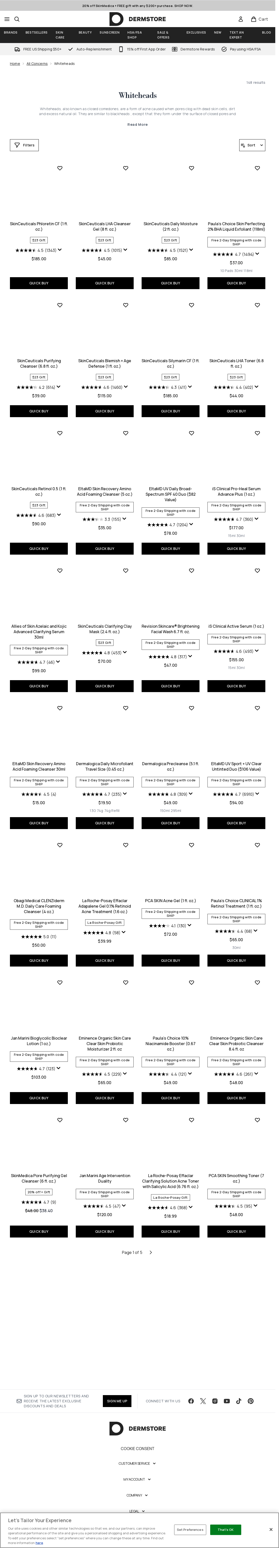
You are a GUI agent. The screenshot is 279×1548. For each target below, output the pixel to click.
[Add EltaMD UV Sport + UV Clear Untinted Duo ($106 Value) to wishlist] (192, 831)
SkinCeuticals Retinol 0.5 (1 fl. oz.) (236, 491)
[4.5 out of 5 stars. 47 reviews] (36, 1329)
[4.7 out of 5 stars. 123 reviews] (233, 1054)
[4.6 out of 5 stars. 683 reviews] (233, 515)
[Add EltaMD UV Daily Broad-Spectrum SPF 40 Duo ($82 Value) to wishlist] (126, 561)
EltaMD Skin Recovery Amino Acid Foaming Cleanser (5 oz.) (39, 619)
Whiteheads (138, 95)
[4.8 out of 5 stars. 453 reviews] (36, 781)
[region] (139, 1530)
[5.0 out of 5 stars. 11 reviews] (236, 922)
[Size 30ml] (172, 398)
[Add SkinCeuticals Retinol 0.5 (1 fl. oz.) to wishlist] (257, 433)
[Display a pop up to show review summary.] (257, 250)
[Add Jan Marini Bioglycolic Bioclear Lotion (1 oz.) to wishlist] (257, 968)
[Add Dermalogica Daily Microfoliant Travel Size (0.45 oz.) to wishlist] (60, 831)
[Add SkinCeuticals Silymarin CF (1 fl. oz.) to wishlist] (126, 433)
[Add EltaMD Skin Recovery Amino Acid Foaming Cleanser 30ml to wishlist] (257, 699)
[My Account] (137, 1480)
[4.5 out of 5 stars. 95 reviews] (168, 1329)
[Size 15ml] (166, 663)
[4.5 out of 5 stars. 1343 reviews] (233, 250)
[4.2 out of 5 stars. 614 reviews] (233, 378)
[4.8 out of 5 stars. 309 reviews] (102, 917)
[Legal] (137, 1512)
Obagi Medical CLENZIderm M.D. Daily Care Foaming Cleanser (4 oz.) (236, 892)
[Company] (137, 1496)
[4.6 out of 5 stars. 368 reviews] (102, 1330)
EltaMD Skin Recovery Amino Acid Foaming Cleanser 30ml (236, 757)
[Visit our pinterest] (251, 1402)
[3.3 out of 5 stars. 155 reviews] (36, 647)
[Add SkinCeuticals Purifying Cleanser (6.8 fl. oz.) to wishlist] (257, 296)
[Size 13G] (27, 933)
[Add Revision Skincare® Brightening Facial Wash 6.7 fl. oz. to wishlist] (126, 699)
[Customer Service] (138, 1464)
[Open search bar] (17, 19)
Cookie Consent (138, 1449)
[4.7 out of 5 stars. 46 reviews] (233, 653)
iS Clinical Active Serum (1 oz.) (171, 754)
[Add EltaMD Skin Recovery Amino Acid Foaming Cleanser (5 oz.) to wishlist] (60, 561)
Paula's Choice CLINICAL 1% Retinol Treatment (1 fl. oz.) (170, 1026)
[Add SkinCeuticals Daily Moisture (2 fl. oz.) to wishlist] (126, 296)
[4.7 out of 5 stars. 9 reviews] (236, 1187)
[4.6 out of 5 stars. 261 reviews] (167, 1197)
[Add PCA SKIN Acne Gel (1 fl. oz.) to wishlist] (126, 968)
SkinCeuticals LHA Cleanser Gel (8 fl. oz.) (39, 354)
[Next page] (150, 1374)
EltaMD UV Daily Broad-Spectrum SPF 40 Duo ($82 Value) (105, 622)
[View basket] (259, 19)
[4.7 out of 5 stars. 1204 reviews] (101, 653)
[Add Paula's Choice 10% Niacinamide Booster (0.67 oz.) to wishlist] (126, 1105)
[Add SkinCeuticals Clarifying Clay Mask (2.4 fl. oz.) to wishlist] (60, 699)
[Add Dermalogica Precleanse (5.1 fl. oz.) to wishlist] (126, 831)
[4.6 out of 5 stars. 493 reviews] (168, 779)
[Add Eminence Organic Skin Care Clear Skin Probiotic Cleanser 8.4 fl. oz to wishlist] (192, 1105)
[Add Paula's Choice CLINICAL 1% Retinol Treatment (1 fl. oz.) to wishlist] (192, 968)
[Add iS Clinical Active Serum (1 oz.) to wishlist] (192, 699)
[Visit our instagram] (215, 1402)
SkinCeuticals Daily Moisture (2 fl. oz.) (105, 354)
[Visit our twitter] (203, 1402)
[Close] (271, 1529)
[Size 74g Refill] (46, 933)
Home (15, 63)
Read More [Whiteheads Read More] (137, 124)
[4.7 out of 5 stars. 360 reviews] (168, 647)
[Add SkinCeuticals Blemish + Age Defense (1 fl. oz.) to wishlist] (60, 433)
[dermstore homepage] (137, 19)
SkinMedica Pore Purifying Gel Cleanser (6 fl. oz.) (236, 1163)
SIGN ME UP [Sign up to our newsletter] (117, 1401)
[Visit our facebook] (191, 1402)
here (39, 1543)
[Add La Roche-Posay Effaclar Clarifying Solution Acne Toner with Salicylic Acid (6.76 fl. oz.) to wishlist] (126, 1242)
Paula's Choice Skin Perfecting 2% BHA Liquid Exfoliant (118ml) (170, 354)
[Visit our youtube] (227, 1402)
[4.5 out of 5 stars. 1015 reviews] (36, 378)
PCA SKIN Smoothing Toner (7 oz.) (170, 1300)
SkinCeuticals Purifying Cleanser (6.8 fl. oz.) (236, 354)
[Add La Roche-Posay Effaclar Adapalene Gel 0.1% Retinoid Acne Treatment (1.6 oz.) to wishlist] (60, 968)
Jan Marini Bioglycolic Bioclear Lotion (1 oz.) (236, 1026)
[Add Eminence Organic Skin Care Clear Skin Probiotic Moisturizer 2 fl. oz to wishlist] (60, 1105)
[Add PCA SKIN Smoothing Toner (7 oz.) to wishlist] (192, 1242)
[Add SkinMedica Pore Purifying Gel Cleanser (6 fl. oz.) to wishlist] (257, 1105)
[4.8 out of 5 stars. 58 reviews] (36, 1056)
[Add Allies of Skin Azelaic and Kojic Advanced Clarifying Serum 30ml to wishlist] (257, 561)
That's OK (226, 1529)
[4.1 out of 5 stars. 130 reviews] (101, 1049)
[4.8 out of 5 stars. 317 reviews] (102, 785)
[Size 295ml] (110, 933)
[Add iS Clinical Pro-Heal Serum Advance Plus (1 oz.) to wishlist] (192, 561)
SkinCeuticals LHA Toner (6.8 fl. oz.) (171, 491)
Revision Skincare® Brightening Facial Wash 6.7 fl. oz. (105, 757)
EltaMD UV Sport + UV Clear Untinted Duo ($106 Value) (170, 889)
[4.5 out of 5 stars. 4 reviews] (236, 785)
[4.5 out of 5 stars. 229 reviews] (36, 1197)
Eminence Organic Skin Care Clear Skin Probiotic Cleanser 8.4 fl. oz (170, 1166)
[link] (241, 19)
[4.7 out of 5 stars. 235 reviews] (36, 917)
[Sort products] (252, 145)
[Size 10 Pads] (161, 398)
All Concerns (37, 63)
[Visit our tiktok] (239, 1402)
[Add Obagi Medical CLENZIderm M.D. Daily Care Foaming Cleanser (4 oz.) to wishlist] (257, 831)
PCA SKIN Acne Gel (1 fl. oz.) (104, 1023)
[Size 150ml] (99, 933)
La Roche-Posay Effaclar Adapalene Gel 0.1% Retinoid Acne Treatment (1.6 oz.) (39, 1029)
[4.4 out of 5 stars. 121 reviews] (102, 1197)
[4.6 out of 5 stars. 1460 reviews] (36, 515)
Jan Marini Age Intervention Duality (39, 1300)
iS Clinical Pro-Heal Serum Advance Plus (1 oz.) (170, 619)
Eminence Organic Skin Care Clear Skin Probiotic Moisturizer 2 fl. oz (39, 1166)
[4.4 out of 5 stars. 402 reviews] (168, 515)
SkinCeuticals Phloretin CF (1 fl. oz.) (236, 226)
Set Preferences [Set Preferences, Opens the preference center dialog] (190, 1529)
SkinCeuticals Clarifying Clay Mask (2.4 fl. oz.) (39, 757)
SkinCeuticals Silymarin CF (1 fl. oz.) (105, 491)
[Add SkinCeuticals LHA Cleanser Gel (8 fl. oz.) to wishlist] (60, 296)
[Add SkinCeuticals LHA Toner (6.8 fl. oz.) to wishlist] (192, 433)
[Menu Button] (7, 19)
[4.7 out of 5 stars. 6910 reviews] (167, 917)
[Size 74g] (34, 933)
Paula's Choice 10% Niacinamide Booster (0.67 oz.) (105, 1166)
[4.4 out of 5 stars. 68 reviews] (168, 1054)
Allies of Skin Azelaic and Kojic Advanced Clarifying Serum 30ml (236, 622)
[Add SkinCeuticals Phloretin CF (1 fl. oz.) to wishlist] (257, 168)
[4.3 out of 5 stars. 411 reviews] (102, 515)
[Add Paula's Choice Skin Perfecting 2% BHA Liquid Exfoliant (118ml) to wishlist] (192, 296)
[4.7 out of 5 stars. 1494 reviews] (167, 382)
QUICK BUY (236, 274)
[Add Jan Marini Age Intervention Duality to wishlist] (60, 1242)
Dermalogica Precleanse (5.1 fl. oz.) (104, 889)
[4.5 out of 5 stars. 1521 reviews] (102, 378)
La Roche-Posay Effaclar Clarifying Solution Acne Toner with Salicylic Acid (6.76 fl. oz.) (104, 1303)
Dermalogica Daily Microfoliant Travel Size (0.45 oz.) (39, 889)
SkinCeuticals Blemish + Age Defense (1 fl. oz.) (38, 491)
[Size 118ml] (182, 398)
